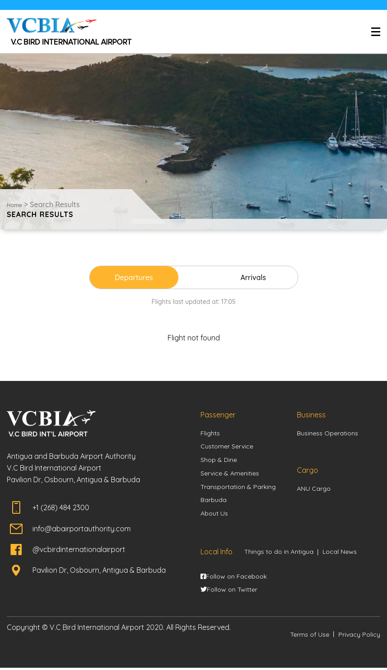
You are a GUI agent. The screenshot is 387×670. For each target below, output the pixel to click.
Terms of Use (309, 637)
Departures (141, 277)
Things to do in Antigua (279, 554)
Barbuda (213, 502)
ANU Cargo (314, 489)
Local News (340, 554)
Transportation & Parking (238, 488)
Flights (210, 434)
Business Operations (327, 434)
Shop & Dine (218, 461)
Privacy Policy (359, 637)
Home (14, 205)
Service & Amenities (229, 475)
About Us (214, 515)
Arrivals (246, 277)
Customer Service (226, 447)
